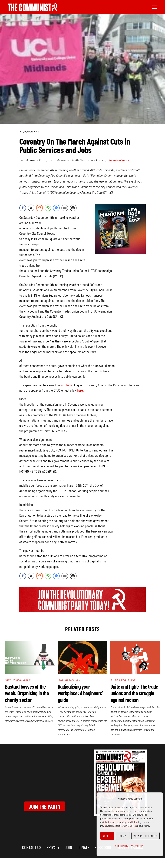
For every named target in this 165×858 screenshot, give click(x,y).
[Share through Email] (64, 208)
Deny (123, 836)
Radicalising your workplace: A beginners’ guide (80, 693)
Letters (27, 679)
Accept (107, 836)
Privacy (53, 847)
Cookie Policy (121, 845)
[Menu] (154, 6)
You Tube (66, 385)
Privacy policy (136, 845)
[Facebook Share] (22, 208)
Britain (114, 679)
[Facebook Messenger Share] (56, 208)
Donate (83, 847)
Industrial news (119, 160)
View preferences (145, 836)
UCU (77, 679)
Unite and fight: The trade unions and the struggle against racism (134, 693)
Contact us (31, 847)
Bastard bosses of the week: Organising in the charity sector (27, 693)
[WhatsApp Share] (48, 208)
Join (68, 847)
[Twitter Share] (31, 208)
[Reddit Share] (39, 208)
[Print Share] (73, 208)
